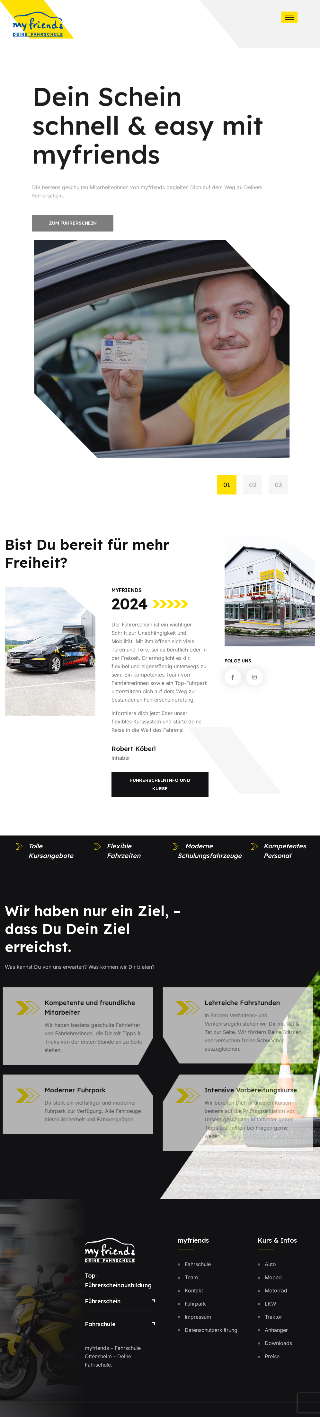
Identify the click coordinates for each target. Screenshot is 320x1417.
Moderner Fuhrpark (71, 1090)
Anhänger (276, 1330)
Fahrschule (100, 1324)
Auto (270, 1264)
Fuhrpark (195, 1303)
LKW (270, 1303)
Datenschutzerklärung (211, 1330)
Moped (273, 1277)
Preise (272, 1356)
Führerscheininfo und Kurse (160, 784)
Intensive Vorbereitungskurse (246, 1090)
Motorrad (276, 1290)
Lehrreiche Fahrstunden (238, 1003)
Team (191, 1277)
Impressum (198, 1317)
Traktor (273, 1317)
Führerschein (102, 1301)
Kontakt (194, 1290)
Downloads (278, 1343)
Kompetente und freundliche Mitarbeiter (85, 1007)
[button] (230, 484)
